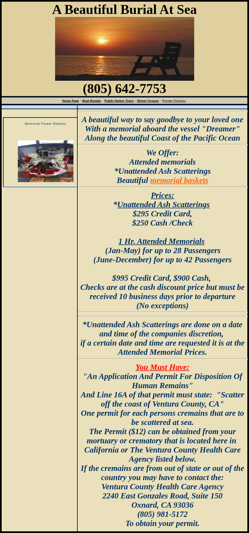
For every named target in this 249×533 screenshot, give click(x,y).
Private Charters (174, 100)
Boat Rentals (91, 100)
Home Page (70, 100)
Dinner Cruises (148, 100)
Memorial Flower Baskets (45, 123)
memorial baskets (179, 180)
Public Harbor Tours (119, 100)
